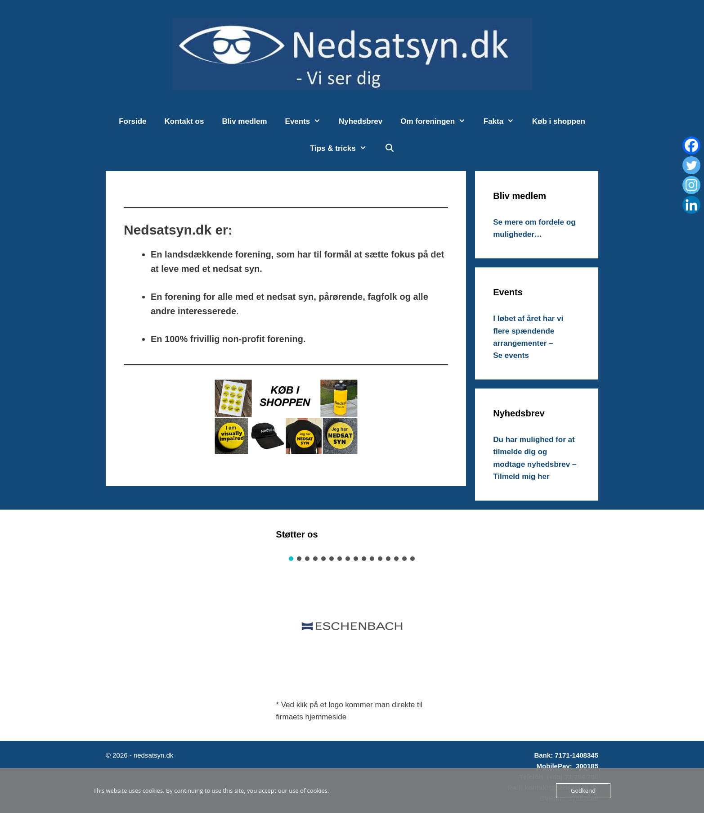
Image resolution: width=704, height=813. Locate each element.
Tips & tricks (342, 148)
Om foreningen (437, 121)
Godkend (583, 790)
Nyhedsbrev (360, 121)
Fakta (503, 121)
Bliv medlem (244, 121)
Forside (132, 121)
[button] (291, 558)
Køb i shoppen (558, 121)
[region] (352, 622)
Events (307, 121)
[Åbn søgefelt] (389, 148)
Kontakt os (184, 121)
